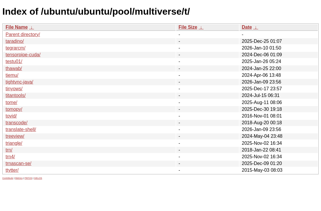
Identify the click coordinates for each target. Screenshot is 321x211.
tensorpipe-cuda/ (23, 54)
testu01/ (14, 61)
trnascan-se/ (18, 163)
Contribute (7, 178)
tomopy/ (14, 109)
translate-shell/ (21, 129)
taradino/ (15, 41)
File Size (188, 27)
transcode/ (17, 122)
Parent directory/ (23, 34)
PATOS (28, 178)
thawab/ (14, 68)
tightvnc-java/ (19, 81)
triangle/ (14, 143)
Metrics (19, 178)
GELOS (38, 178)
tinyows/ (14, 88)
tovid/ (11, 115)
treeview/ (15, 136)
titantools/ (16, 95)
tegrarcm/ (16, 47)
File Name (17, 27)
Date (247, 27)
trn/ (9, 149)
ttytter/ (12, 170)
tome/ (11, 102)
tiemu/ (12, 75)
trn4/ (10, 156)
